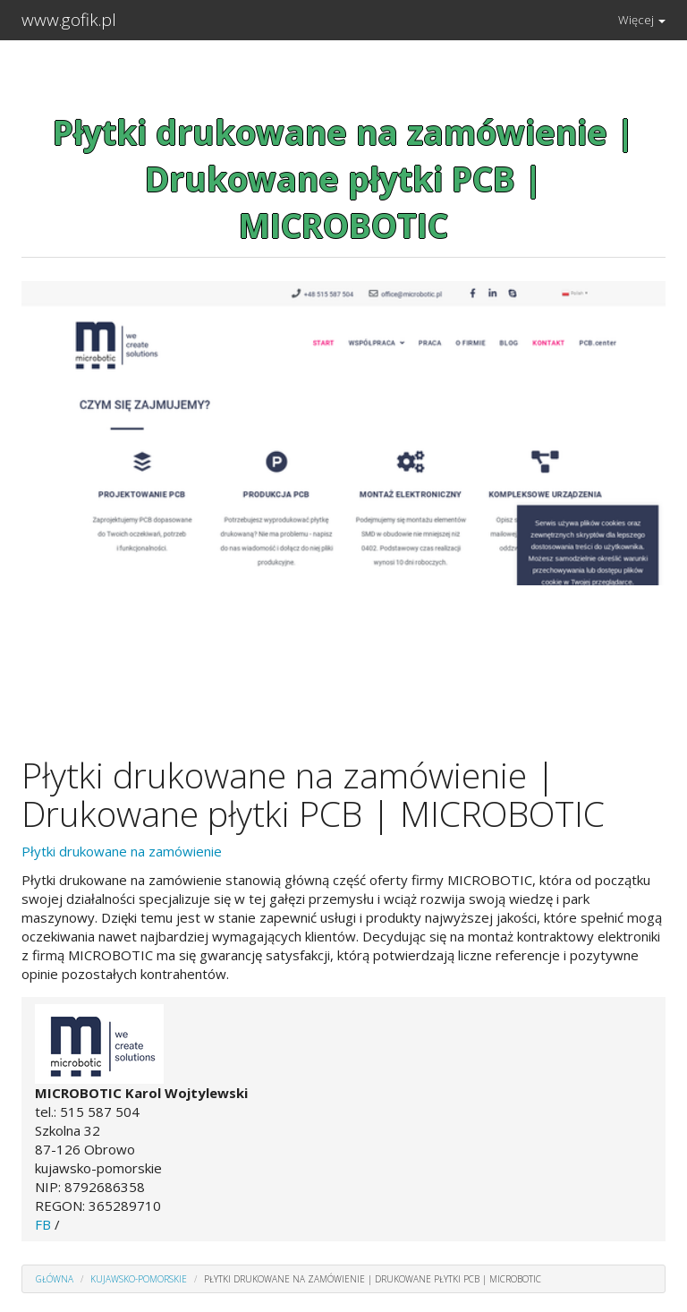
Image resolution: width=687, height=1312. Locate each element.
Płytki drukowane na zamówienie (121, 851)
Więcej (642, 20)
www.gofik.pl (68, 19)
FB (43, 1224)
